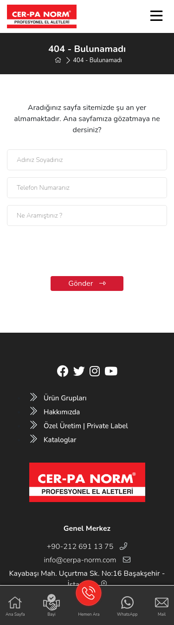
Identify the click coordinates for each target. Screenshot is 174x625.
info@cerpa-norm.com (87, 560)
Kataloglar (53, 440)
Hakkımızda (55, 412)
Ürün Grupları (58, 398)
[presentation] (87, 251)
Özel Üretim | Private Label (79, 426)
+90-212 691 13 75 (87, 546)
